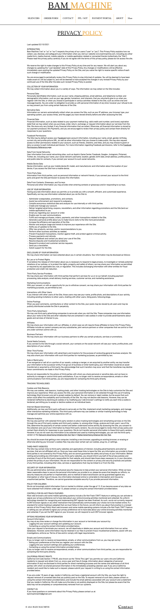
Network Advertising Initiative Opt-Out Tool (57, 435)
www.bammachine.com (105, 54)
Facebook (62, 138)
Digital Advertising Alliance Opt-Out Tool (94, 435)
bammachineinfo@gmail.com (39, 594)
